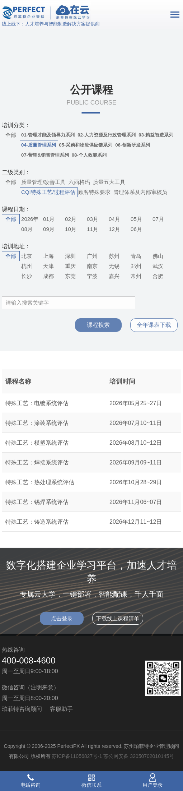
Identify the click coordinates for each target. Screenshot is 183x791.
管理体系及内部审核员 (140, 192)
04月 (114, 219)
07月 (158, 219)
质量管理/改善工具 (43, 182)
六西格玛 (79, 182)
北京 (26, 256)
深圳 (70, 256)
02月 (70, 219)
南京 (92, 266)
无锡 (114, 266)
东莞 (70, 276)
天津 (48, 266)
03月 (92, 219)
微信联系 (91, 785)
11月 (92, 229)
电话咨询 (30, 785)
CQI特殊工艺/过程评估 (48, 192)
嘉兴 (114, 276)
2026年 (29, 219)
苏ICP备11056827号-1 (77, 756)
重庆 (70, 266)
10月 (70, 229)
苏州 (114, 256)
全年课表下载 (154, 329)
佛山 (157, 256)
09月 (49, 229)
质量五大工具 (109, 182)
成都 (48, 276)
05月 (136, 219)
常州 (136, 276)
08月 (27, 229)
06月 (136, 229)
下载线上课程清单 (117, 623)
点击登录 (61, 623)
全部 (10, 135)
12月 (114, 229)
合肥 (157, 276)
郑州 (136, 266)
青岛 (136, 256)
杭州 (26, 266)
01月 (49, 219)
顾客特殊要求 (94, 192)
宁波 (92, 276)
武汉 (157, 266)
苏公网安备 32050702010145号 (138, 756)
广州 (92, 256)
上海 (48, 256)
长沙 (26, 276)
